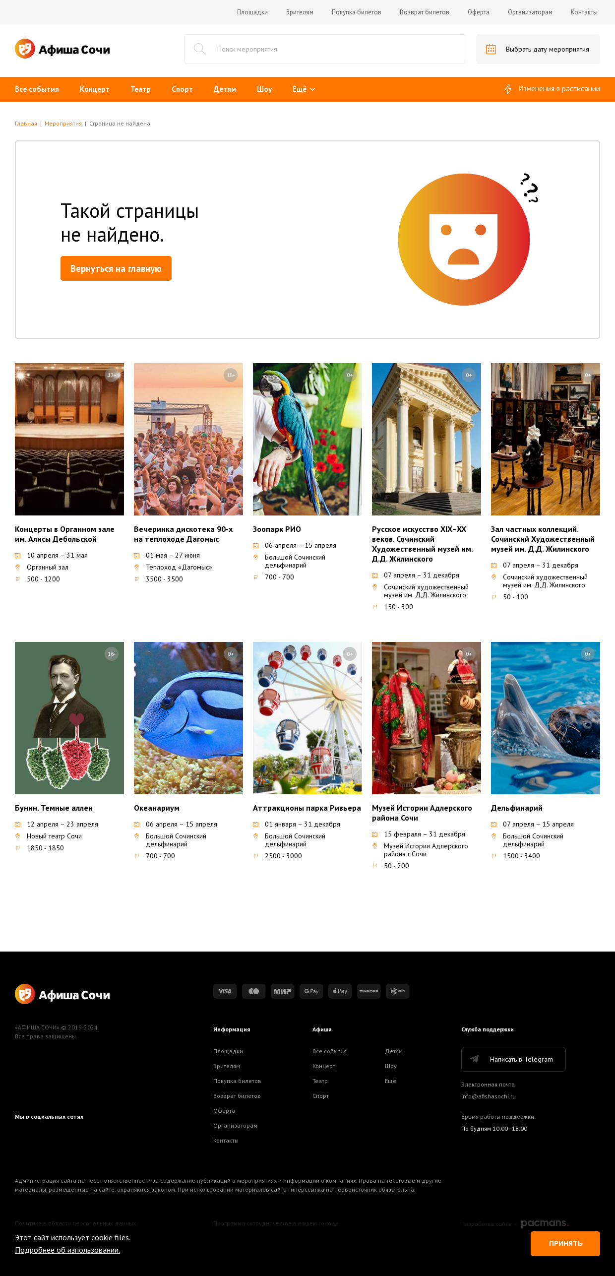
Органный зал (41, 567)
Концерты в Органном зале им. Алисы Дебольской (65, 534)
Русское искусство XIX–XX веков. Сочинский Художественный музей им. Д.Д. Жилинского (422, 544)
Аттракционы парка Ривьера (307, 808)
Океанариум (157, 808)
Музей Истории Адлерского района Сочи (422, 813)
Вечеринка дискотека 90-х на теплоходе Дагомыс (183, 534)
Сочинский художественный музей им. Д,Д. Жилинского (420, 591)
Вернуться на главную (116, 268)
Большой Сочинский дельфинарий (289, 561)
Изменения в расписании (552, 89)
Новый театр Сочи (48, 836)
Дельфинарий (517, 808)
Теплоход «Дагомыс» (173, 567)
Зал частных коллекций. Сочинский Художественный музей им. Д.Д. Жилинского (543, 539)
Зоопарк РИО (277, 529)
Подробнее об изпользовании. (67, 1250)
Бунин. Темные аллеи (54, 808)
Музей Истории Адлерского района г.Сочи (420, 850)
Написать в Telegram (510, 1059)
